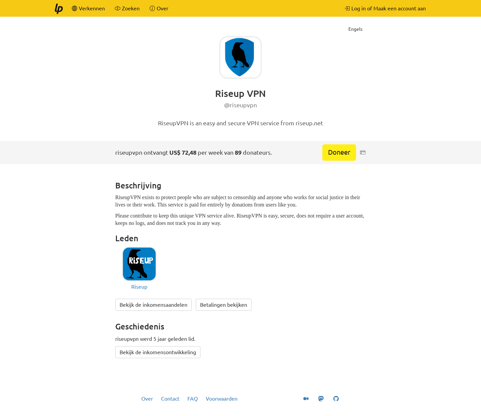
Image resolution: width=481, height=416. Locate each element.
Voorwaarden (221, 399)
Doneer (339, 152)
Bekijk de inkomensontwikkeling (158, 352)
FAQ (192, 399)
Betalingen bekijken (223, 305)
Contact (170, 399)
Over (147, 399)
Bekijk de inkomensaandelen (153, 305)
